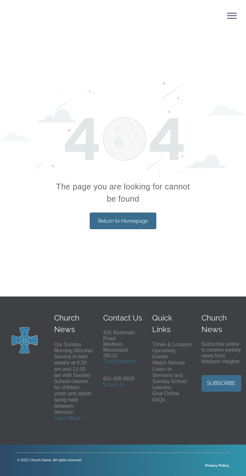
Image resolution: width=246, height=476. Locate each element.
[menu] (232, 15)
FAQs (158, 400)
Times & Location (172, 344)
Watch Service (168, 362)
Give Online (165, 393)
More (74, 418)
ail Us (117, 384)
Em (107, 384)
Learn (60, 418)
